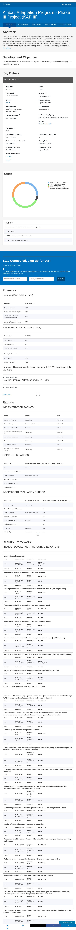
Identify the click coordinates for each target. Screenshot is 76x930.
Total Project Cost (13, 115)
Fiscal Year (10, 128)
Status (41, 87)
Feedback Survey (67, 922)
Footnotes (6, 395)
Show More (8, 48)
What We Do (6, 4)
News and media (51, 25)
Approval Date (11, 106)
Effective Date (44, 106)
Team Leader (10, 93)
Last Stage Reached (13, 147)
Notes (8, 160)
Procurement (23, 25)
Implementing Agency (46, 115)
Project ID (9, 87)
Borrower (42, 93)
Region (41, 121)
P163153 (8, 156)
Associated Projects (13, 153)
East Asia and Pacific (45, 124)
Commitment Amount (13, 134)
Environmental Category (47, 134)
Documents (36, 25)
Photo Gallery (65, 25)
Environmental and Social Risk (16, 141)
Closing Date (43, 141)
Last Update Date (45, 147)
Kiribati (8, 103)
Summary (9, 25)
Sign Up (61, 279)
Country (8, 100)
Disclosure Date (44, 100)
